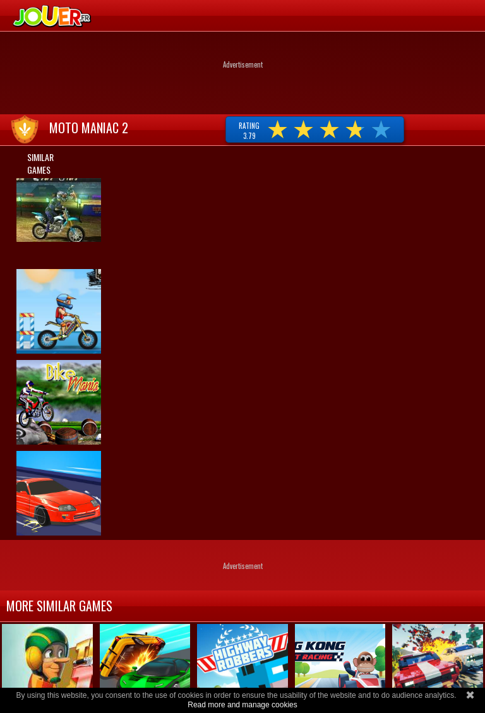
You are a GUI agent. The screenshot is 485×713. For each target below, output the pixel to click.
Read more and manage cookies (242, 704)
